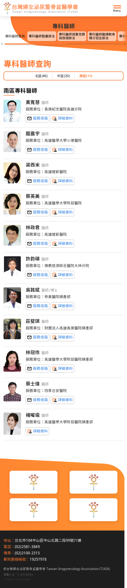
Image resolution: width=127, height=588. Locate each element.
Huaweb (25, 578)
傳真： (9, 553)
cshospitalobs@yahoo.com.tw (37, 181)
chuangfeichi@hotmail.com (37, 337)
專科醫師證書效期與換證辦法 (72, 36)
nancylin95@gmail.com (37, 369)
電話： (9, 547)
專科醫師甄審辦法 (42, 36)
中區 (63, 76)
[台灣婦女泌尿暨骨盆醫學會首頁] (41, 8)
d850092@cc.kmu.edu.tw (37, 275)
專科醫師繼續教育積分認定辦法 (102, 36)
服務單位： (35, 109)
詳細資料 (62, 118)
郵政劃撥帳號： (17, 559)
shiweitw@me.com (37, 400)
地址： (9, 540)
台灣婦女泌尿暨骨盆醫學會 (58, 568)
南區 (85, 76)
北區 (41, 76)
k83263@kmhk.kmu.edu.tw (37, 150)
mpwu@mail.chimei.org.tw (37, 306)
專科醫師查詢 (15, 36)
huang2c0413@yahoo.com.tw (37, 118)
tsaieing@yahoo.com (37, 212)
